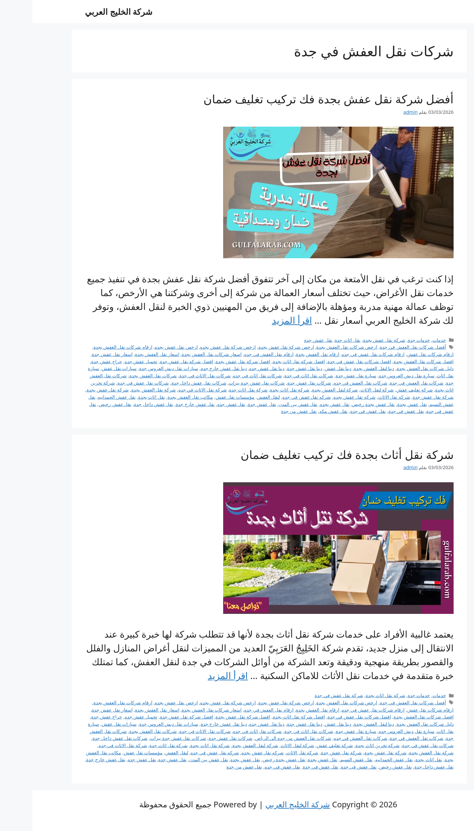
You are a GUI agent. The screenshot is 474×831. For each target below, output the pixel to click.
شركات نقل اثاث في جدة (276, 375)
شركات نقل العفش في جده (328, 383)
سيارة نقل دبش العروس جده (374, 375)
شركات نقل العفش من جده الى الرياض (261, 738)
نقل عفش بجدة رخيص (341, 404)
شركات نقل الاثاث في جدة (172, 375)
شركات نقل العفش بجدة (121, 375)
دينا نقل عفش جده (234, 368)
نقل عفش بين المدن (265, 404)
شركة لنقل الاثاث (345, 390)
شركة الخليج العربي (86, 11)
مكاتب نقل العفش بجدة (158, 397)
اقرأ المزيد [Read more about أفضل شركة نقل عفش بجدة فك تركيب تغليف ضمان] (260, 320)
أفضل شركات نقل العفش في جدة (381, 347)
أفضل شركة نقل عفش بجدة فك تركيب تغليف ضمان (296, 99)
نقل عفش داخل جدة (121, 404)
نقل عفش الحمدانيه (84, 397)
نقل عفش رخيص (82, 404)
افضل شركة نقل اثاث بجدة (267, 361)
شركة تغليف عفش (382, 390)
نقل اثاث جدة (315, 340)
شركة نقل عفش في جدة (306, 695)
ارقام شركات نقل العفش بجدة (90, 347)
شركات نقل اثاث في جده (225, 375)
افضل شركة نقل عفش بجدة (210, 361)
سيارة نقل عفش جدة (323, 375)
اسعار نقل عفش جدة (80, 354)
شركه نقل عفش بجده (322, 397)
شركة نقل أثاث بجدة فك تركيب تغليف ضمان (314, 454)
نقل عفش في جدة (374, 411)
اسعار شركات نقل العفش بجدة (179, 354)
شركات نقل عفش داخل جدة (166, 383)
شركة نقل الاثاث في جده (170, 390)
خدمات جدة (387, 340)
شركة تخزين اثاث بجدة (345, 745)
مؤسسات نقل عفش (203, 397)
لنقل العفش (236, 397)
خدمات (407, 340)
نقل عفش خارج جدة (163, 404)
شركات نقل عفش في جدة (111, 383)
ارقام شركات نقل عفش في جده (340, 354)
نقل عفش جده (199, 404)
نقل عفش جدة (286, 340)
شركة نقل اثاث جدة (216, 390)
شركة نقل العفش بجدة (121, 390)
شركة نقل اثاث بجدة (257, 390)
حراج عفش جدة (74, 361)
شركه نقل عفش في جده (274, 397)
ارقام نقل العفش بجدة (285, 354)
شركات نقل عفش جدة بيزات (224, 383)
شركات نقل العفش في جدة (384, 383)
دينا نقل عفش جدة (272, 368)
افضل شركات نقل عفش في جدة (327, 361)
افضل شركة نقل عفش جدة (154, 361)
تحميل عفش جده (108, 361)
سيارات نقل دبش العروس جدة (136, 368)
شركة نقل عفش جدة (401, 397)
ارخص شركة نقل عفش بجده (196, 347)
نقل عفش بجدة (380, 404)
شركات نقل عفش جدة (277, 383)
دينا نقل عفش (306, 368)
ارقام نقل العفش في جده (236, 354)
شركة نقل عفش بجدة (352, 340)
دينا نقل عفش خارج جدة (192, 368)
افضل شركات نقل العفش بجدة (391, 361)
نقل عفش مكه (301, 411)
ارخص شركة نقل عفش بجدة (254, 347)
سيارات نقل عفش (87, 368)
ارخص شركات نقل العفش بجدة (314, 347)
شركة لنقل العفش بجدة (303, 390)
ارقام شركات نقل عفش (398, 354)
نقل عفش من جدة (266, 411)
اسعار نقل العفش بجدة (125, 354)
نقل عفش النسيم (324, 759)
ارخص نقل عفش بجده (143, 347)
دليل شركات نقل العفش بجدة (392, 368)
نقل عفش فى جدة (326, 767)
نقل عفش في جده (336, 411)
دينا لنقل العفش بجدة (342, 368)
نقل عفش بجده (302, 404)
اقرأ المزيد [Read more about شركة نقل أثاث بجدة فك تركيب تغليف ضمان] (195, 675)
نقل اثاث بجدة (119, 397)
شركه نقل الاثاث (362, 397)
